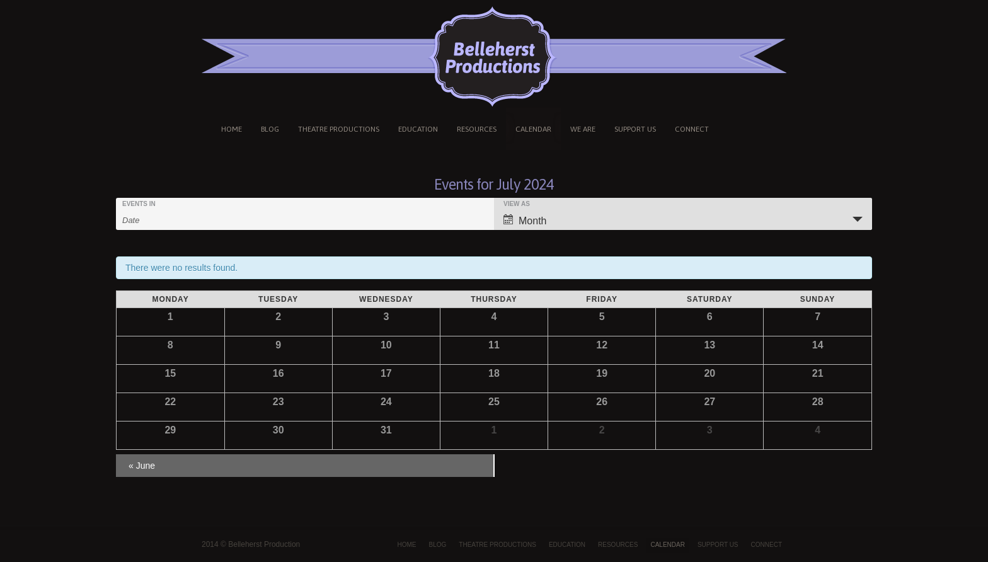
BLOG (270, 129)
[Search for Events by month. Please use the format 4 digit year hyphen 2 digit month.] (153, 219)
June (142, 466)
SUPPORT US (635, 129)
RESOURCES (477, 129)
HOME (231, 129)
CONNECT (692, 129)
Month (524, 220)
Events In (139, 204)
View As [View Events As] (516, 204)
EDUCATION (418, 129)
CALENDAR (533, 129)
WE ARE (582, 129)
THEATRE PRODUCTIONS (338, 129)
